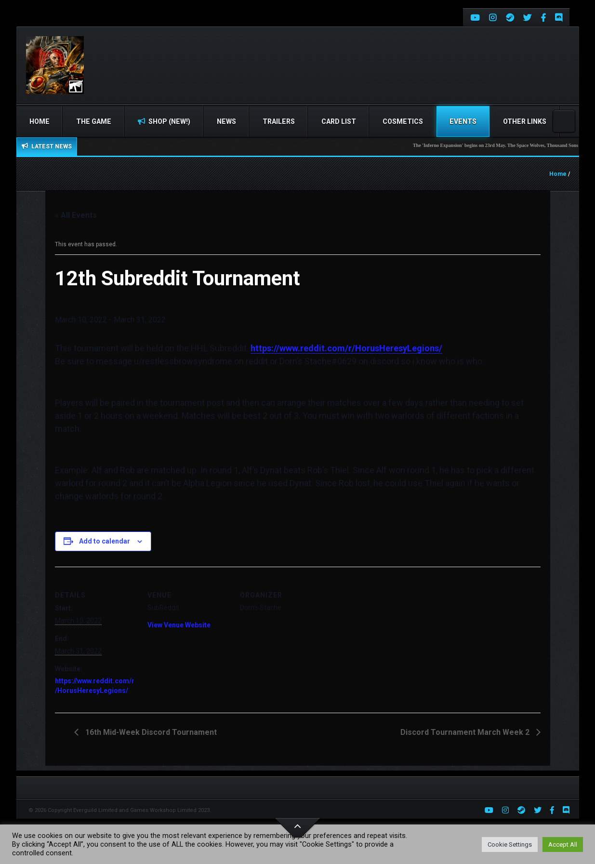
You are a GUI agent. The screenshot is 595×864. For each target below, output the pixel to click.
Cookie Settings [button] (510, 844)
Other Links (524, 121)
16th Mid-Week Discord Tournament (150, 732)
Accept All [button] (562, 844)
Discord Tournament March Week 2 (465, 732)
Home (39, 121)
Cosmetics (403, 121)
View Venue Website (179, 625)
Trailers (279, 121)
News (226, 121)
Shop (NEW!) (164, 121)
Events (463, 121)
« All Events (76, 215)
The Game (93, 121)
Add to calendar (104, 541)
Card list (338, 121)
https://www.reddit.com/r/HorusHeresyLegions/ (346, 348)
